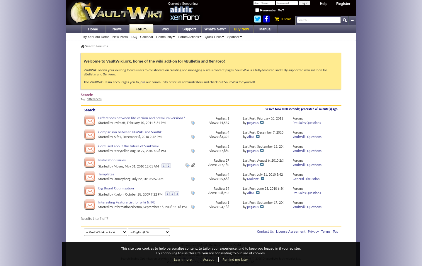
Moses (118, 166)
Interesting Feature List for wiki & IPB (127, 202)
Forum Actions (190, 36)
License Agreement (291, 231)
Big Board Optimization (116, 188)
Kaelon (118, 194)
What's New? (215, 29)
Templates (106, 174)
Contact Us (265, 231)
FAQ (134, 37)
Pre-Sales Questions (307, 123)
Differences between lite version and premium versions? (141, 118)
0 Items (283, 19)
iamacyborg (122, 179)
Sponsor (235, 36)
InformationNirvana (128, 207)
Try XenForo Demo (96, 37)
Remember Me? (269, 10)
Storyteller (121, 151)
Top (335, 231)
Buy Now (241, 29)
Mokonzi (253, 179)
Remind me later (235, 259)
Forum (141, 29)
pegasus (252, 123)
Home (93, 29)
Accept (208, 259)
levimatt (119, 123)
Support (189, 29)
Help (323, 4)
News (117, 29)
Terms (326, 231)
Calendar (146, 37)
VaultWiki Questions (307, 137)
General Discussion (306, 179)
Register (343, 4)
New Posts (120, 37)
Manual (265, 29)
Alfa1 (117, 137)
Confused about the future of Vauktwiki (128, 146)
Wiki (165, 29)
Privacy (313, 231)
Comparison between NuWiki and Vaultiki (130, 132)
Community (166, 36)
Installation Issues (112, 160)
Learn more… (184, 259)
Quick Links (215, 36)
